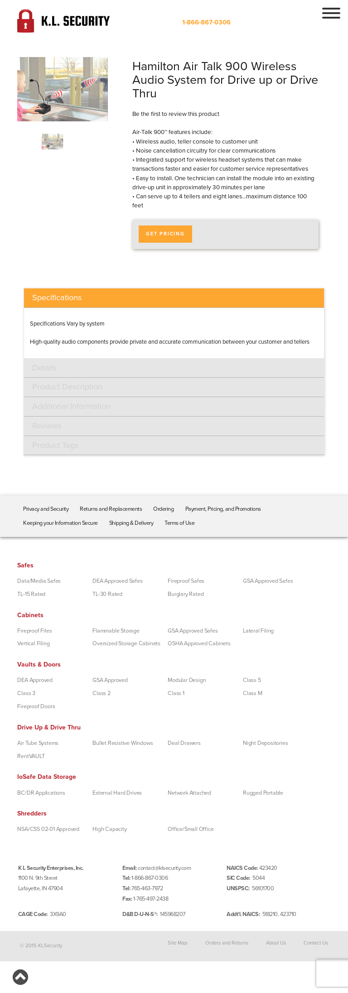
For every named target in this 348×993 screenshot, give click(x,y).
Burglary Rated (185, 594)
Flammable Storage (116, 630)
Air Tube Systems (37, 743)
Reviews (46, 426)
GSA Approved (110, 680)
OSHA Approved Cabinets (199, 643)
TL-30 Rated (107, 594)
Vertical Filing (33, 643)
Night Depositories (265, 743)
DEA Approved (35, 680)
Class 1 (176, 693)
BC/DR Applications (41, 792)
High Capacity (109, 829)
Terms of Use (179, 523)
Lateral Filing (258, 630)
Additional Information (71, 406)
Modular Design (187, 680)
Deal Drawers (184, 743)
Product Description (67, 387)
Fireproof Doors (36, 706)
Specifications (57, 297)
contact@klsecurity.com (164, 868)
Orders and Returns (226, 942)
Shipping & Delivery (131, 523)
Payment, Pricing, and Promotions (223, 509)
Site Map (177, 942)
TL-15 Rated (31, 594)
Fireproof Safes (186, 581)
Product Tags (55, 445)
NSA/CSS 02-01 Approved (48, 829)
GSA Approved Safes (268, 581)
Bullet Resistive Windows (122, 743)
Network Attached (189, 792)
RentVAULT (30, 756)
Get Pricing (165, 234)
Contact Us (316, 942)
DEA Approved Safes (117, 581)
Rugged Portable (263, 792)
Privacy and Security (45, 509)
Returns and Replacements (111, 509)
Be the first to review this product (175, 114)
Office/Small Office (190, 829)
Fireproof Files (34, 630)
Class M (252, 693)
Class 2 (101, 693)
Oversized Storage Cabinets (126, 643)
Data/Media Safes (39, 581)
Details (44, 368)
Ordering (163, 509)
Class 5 (252, 680)
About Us (276, 942)
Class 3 (26, 693)
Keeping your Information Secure (60, 523)
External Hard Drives (117, 792)
